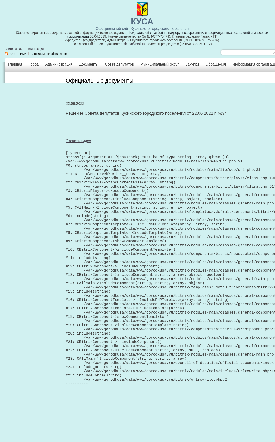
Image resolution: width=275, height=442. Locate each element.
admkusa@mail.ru (132, 44)
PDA (23, 53)
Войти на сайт (14, 49)
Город (34, 64)
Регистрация (35, 49)
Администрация (59, 64)
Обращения (215, 64)
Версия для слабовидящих (49, 53)
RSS (12, 53)
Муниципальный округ (159, 64)
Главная (15, 64)
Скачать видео (78, 141)
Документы (88, 64)
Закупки (192, 64)
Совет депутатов (119, 64)
